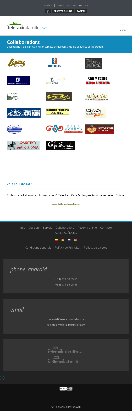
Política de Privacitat (67, 247)
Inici (22, 227)
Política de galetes (95, 247)
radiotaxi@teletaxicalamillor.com (66, 324)
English (71, 5)
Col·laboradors (65, 227)
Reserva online (63, 11)
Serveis (47, 227)
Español (47, 5)
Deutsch (84, 5)
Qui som (34, 227)
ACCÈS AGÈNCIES (66, 233)
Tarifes (81, 11)
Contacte (106, 227)
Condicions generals (38, 247)
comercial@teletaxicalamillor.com (66, 319)
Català (60, 5)
